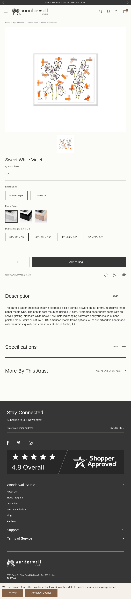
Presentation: (11, 187)
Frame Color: (11, 207)
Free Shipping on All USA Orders (65, 3)
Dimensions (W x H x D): (17, 229)
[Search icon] (100, 11)
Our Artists (12, 504)
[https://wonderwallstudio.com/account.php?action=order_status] (108, 11)
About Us (12, 492)
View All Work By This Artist (111, 371)
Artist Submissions (16, 509)
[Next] (127, 3)
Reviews (11, 521)
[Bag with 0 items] (125, 12)
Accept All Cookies (42, 592)
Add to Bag (78, 262)
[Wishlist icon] (116, 11)
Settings (13, 592)
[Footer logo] (65, 563)
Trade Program (15, 498)
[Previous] (3, 3)
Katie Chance (12, 167)
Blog (9, 515)
